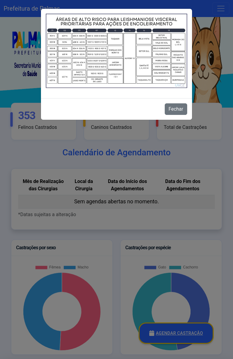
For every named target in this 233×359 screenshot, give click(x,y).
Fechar (176, 109)
